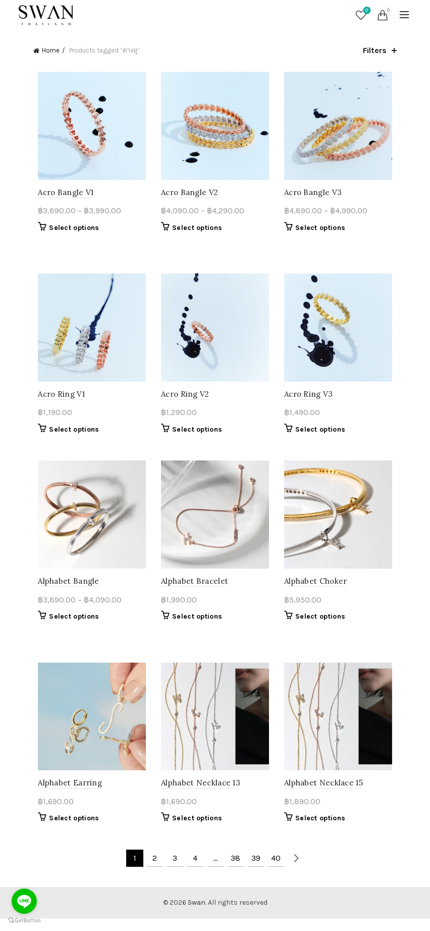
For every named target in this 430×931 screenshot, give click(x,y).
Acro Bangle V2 (188, 195)
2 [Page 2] (154, 870)
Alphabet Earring (65, 795)
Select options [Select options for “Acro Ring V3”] (322, 435)
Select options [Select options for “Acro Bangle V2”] (196, 230)
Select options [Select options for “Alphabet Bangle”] (69, 626)
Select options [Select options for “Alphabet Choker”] (322, 626)
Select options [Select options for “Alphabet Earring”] (69, 830)
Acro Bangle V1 (61, 195)
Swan (196, 914)
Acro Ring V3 (310, 400)
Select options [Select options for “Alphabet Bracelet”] (196, 626)
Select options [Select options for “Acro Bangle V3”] (322, 230)
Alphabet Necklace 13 (199, 795)
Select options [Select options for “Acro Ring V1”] (69, 435)
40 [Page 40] (276, 870)
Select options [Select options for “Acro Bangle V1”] (69, 230)
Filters (375, 50)
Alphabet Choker (317, 590)
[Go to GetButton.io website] (24, 920)
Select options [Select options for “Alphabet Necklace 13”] (196, 830)
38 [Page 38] (235, 870)
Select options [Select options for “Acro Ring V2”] (196, 435)
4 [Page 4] (195, 870)
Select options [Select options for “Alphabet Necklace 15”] (322, 830)
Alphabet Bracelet (193, 590)
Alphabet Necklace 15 (325, 795)
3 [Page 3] (175, 870)
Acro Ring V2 (183, 400)
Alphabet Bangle (64, 590)
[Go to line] (24, 901)
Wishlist (365, 11)
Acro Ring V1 (56, 400)
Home (51, 50)
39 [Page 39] (255, 870)
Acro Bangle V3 (314, 195)
